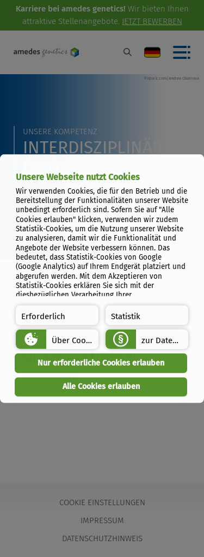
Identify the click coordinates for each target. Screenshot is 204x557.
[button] (57, 315)
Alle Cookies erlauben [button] (101, 386)
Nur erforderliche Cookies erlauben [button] (101, 363)
